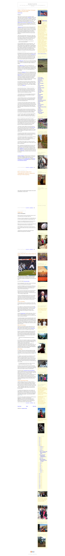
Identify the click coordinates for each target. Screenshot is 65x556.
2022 (40, 441)
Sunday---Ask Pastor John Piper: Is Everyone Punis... (43, 452)
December (41, 446)
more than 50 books (27, 158)
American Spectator (41, 104)
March (41, 469)
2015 (40, 477)
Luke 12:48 (33, 127)
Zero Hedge (39, 92)
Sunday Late (20, 212)
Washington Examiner (41, 87)
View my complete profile (42, 53)
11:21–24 (24, 22)
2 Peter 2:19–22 (30, 22)
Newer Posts (19, 406)
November (41, 447)
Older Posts (34, 406)
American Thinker (40, 96)
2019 (40, 445)
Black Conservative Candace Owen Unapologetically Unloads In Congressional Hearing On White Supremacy (26, 173)
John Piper (19, 155)
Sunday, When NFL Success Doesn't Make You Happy (27, 254)
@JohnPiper (22, 155)
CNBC (39, 84)
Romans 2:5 (24, 85)
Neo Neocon (39, 111)
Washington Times (40, 101)
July (40, 464)
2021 (40, 442)
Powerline (39, 95)
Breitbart (39, 103)
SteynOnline (39, 105)
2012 (40, 481)
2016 (40, 476)
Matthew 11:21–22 (21, 65)
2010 (40, 484)
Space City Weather (40, 83)
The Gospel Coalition (26, 281)
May (40, 466)
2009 (40, 485)
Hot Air (39, 102)
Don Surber (39, 88)
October (41, 449)
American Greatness (41, 85)
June (40, 465)
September (41, 450)
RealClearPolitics (40, 94)
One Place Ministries (41, 78)
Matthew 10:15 (21, 60)
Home (27, 406)
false (34, 307)
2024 (40, 438)
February (41, 470)
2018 (40, 473)
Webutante (32, 4)
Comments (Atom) (24, 408)
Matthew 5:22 (22, 148)
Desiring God (40, 79)
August (41, 462)
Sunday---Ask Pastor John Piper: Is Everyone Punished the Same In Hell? (26, 11)
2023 (40, 440)
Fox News (39, 86)
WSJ (38, 93)
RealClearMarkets (40, 97)
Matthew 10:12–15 (20, 22)
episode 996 (29, 17)
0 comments (31, 167)
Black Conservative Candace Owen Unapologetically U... (43, 455)
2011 (39, 482)
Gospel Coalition (40, 77)
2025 (40, 437)
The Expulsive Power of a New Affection (29, 370)
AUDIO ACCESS (20, 12)
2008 (40, 486)
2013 (40, 480)
